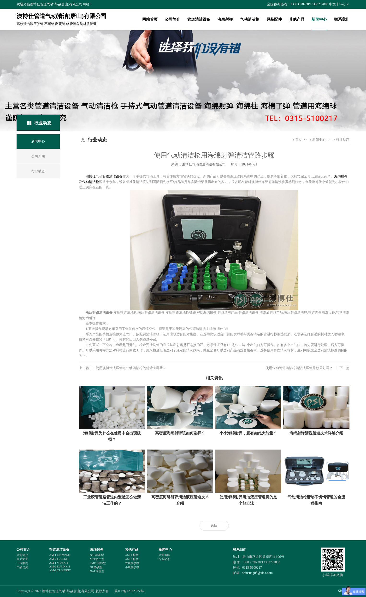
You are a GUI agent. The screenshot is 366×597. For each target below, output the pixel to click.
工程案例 (22, 563)
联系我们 (341, 19)
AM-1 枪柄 (131, 555)
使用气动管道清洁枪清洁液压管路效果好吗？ (307, 368)
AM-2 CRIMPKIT (60, 570)
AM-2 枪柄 (131, 559)
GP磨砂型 (96, 567)
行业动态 (342, 139)
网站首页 (150, 19)
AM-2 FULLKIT (59, 558)
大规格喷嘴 (132, 563)
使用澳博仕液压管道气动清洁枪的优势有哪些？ (122, 368)
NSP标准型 (97, 555)
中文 (332, 4)
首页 (298, 139)
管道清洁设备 (198, 19)
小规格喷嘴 (132, 567)
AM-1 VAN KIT (58, 562)
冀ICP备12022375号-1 (130, 591)
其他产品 (296, 19)
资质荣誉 (22, 559)
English (344, 4)
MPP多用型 (97, 559)
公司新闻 (164, 555)
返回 (214, 525)
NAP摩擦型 (97, 571)
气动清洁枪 (249, 19)
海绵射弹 (225, 19)
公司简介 (172, 19)
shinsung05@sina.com (257, 573)
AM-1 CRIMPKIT (60, 555)
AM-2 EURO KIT (59, 566)
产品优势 (22, 567)
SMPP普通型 (98, 563)
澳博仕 (91, 176)
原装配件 (274, 19)
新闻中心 (319, 19)
